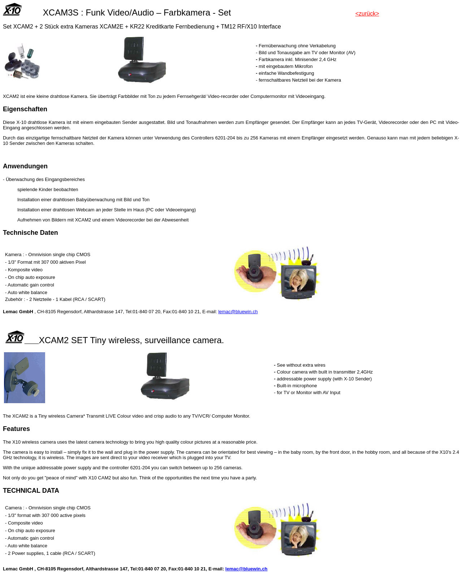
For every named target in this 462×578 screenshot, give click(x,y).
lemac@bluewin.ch (238, 311)
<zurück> (367, 13)
